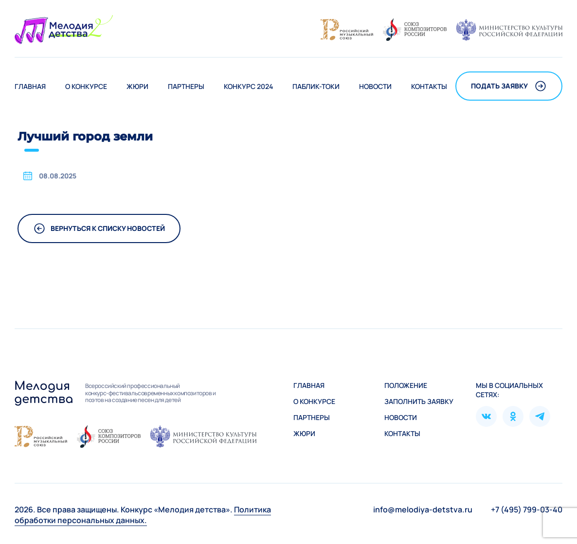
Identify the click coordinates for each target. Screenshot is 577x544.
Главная (30, 86)
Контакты (429, 86)
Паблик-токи (316, 86)
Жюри (137, 86)
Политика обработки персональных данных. (143, 515)
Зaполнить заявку (418, 401)
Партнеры (186, 86)
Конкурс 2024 (248, 86)
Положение (405, 385)
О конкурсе (86, 86)
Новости (375, 86)
